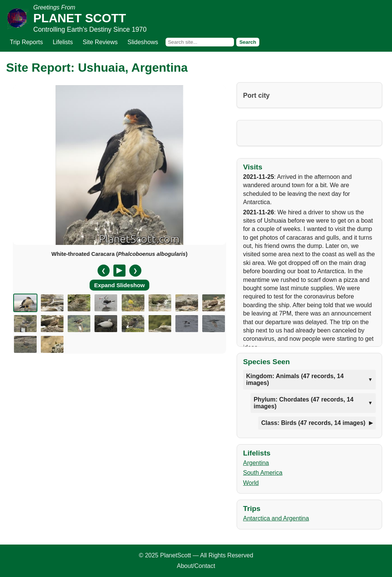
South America (262, 472)
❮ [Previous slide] (103, 271)
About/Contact (196, 566)
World (251, 483)
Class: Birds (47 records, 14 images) (313, 423)
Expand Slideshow (119, 285)
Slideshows (142, 42)
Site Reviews (100, 42)
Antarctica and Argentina (276, 518)
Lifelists (63, 42)
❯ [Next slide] (135, 271)
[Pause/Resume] (119, 271)
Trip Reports (26, 42)
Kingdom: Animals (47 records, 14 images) (295, 379)
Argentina (256, 463)
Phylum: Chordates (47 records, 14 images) (303, 402)
